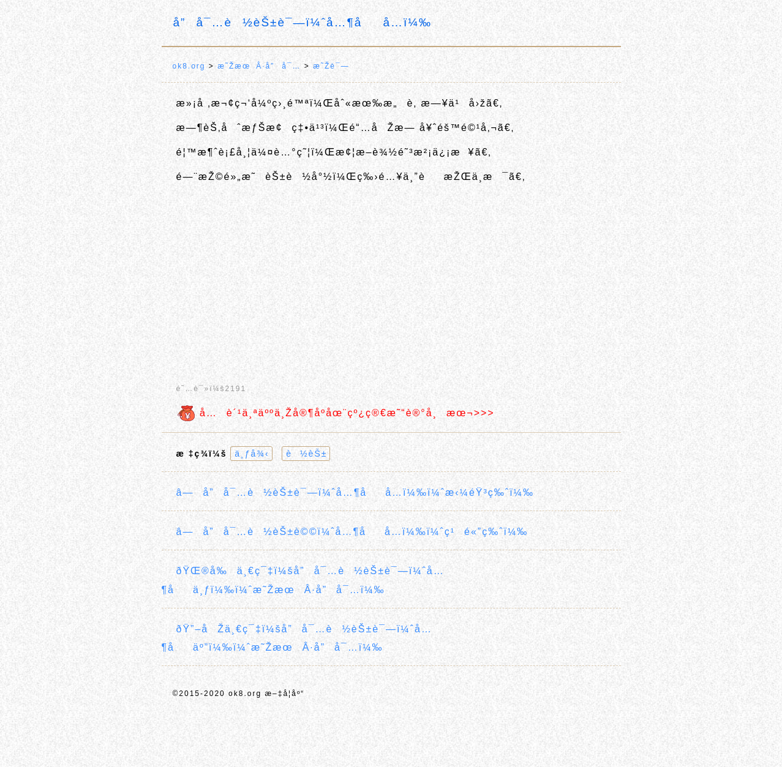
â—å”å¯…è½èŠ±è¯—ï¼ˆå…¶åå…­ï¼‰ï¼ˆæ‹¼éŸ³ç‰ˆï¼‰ (355, 492)
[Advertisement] (391, 278)
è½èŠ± (306, 453)
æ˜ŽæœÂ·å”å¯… (259, 66)
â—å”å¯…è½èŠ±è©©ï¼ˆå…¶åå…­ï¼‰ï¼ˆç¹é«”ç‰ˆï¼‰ (352, 531)
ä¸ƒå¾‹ (252, 453)
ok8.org (189, 66)
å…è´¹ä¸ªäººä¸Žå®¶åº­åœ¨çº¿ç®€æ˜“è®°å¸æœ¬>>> (335, 413)
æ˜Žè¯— (331, 66)
